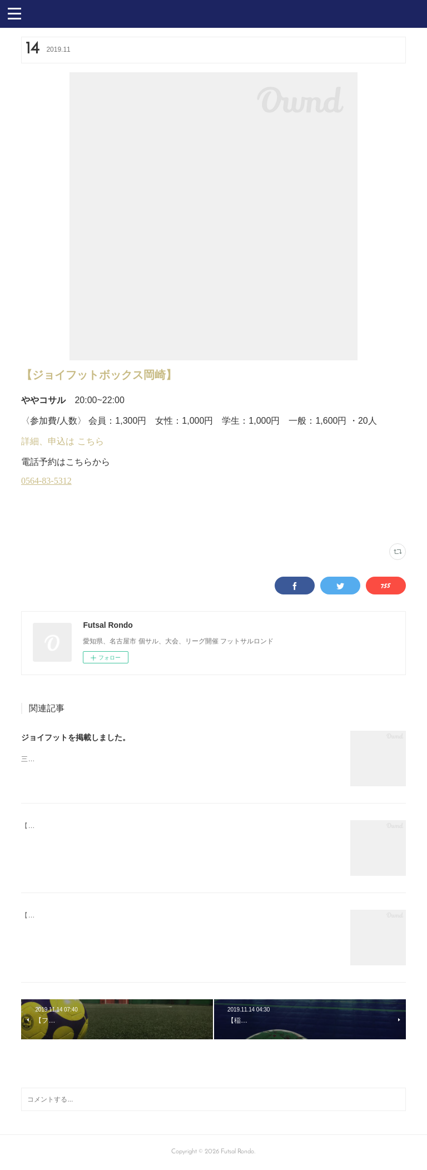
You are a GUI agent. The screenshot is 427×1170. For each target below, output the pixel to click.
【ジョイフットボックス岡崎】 (99, 375)
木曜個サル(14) (94, 521)
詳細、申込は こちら (62, 441)
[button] (14, 13)
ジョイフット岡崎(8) (46, 521)
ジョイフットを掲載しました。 (75, 737)
